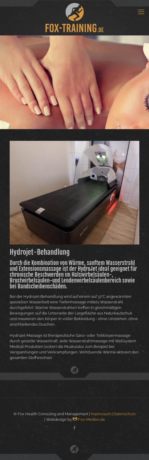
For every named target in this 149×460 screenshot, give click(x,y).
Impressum (101, 414)
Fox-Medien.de (89, 419)
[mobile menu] (141, 12)
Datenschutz (125, 414)
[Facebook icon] (74, 427)
